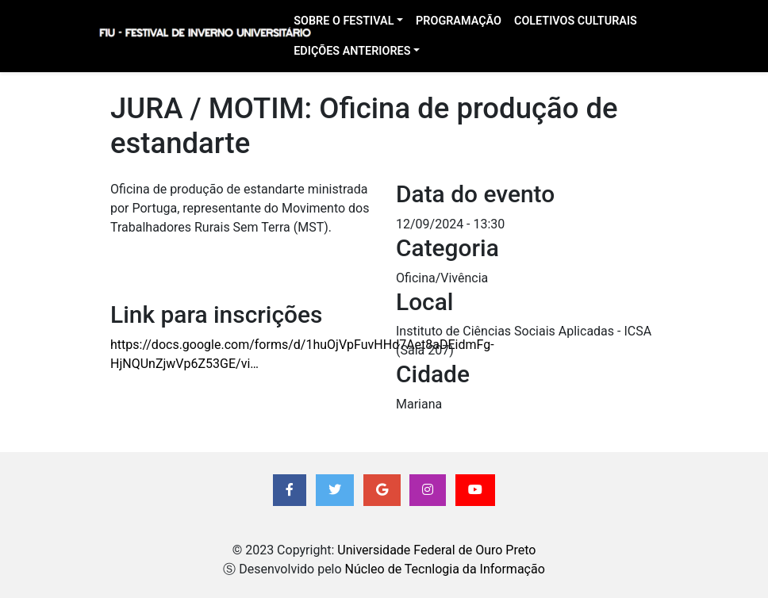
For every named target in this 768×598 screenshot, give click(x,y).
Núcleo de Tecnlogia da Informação (445, 569)
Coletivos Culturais (575, 21)
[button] (289, 490)
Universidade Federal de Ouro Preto (436, 550)
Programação (458, 21)
